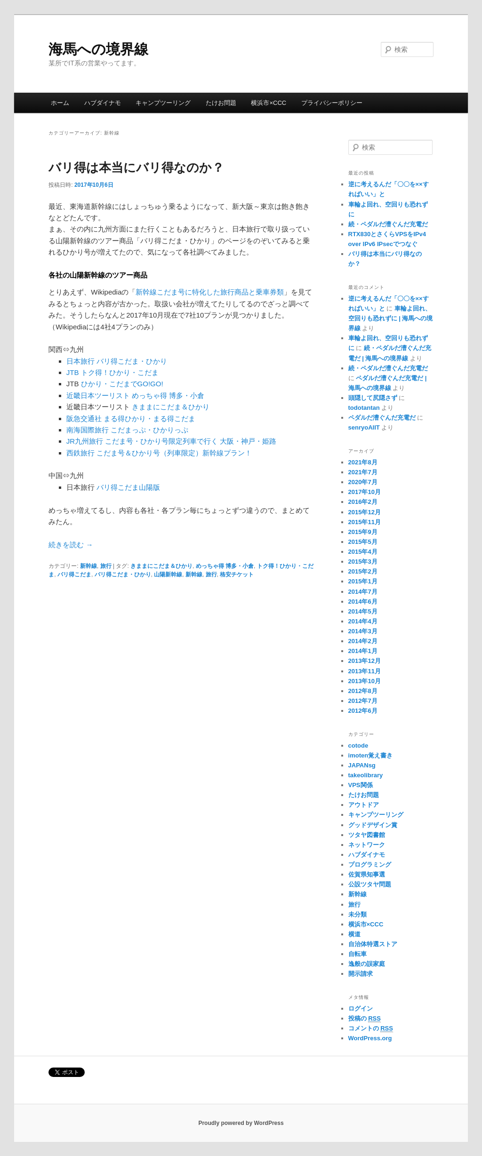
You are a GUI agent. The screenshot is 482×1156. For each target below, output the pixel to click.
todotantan (364, 407)
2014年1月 (363, 650)
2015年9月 (363, 531)
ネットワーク (366, 844)
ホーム (60, 102)
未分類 (357, 914)
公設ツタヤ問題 (369, 884)
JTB (72, 372)
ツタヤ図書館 (366, 834)
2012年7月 (363, 700)
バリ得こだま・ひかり (131, 361)
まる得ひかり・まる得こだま (149, 419)
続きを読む (70, 545)
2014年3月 (363, 631)
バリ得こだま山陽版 (128, 487)
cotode (358, 745)
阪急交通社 (84, 419)
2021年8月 (363, 462)
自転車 (357, 953)
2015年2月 (363, 571)
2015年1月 (363, 581)
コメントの (370, 1028)
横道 (354, 934)
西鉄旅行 (80, 453)
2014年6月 (363, 601)
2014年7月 (363, 591)
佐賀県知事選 (366, 874)
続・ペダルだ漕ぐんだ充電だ (388, 224)
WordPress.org (370, 1038)
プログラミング (369, 864)
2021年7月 (363, 472)
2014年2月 (363, 641)
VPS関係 (360, 785)
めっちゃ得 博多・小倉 (168, 395)
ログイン (360, 1008)
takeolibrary (365, 775)
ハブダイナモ (102, 102)
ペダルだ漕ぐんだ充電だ (382, 417)
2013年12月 (364, 660)
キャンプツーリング (163, 102)
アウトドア (363, 804)
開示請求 (360, 973)
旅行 (106, 566)
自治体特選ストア (372, 944)
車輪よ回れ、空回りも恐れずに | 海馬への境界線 (390, 318)
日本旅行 (80, 361)
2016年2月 (363, 501)
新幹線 (88, 566)
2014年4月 (363, 621)
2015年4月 (363, 551)
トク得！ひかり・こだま (120, 372)
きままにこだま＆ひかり (170, 407)
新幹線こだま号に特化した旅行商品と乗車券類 (210, 292)
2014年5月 (363, 611)
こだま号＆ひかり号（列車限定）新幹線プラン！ (174, 453)
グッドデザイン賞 (372, 825)
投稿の (364, 1018)
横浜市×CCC (268, 102)
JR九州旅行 (84, 441)
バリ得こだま (74, 574)
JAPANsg (362, 765)
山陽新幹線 (168, 574)
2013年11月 (364, 671)
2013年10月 (364, 681)
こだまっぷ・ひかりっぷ (149, 430)
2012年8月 (363, 690)
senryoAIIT (364, 427)
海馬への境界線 (98, 49)
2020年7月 (363, 482)
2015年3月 (363, 561)
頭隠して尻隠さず (372, 397)
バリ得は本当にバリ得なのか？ (136, 167)
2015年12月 (364, 512)
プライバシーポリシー (331, 102)
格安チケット (237, 574)
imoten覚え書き (370, 755)
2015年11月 (364, 522)
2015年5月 (363, 541)
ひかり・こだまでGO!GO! (122, 384)
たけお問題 (221, 102)
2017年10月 (364, 491)
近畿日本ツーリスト (98, 395)
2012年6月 (363, 710)
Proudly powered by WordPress (240, 1123)
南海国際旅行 (87, 430)
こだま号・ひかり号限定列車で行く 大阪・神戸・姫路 (190, 441)
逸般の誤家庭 (366, 963)
